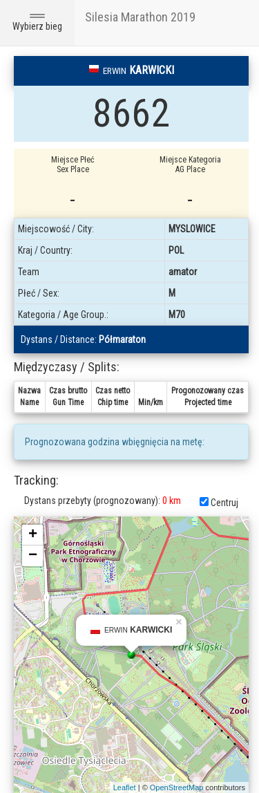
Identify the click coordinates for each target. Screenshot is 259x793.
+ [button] (32, 535)
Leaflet (124, 787)
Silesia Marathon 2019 (140, 17)
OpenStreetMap (177, 787)
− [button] (32, 555)
